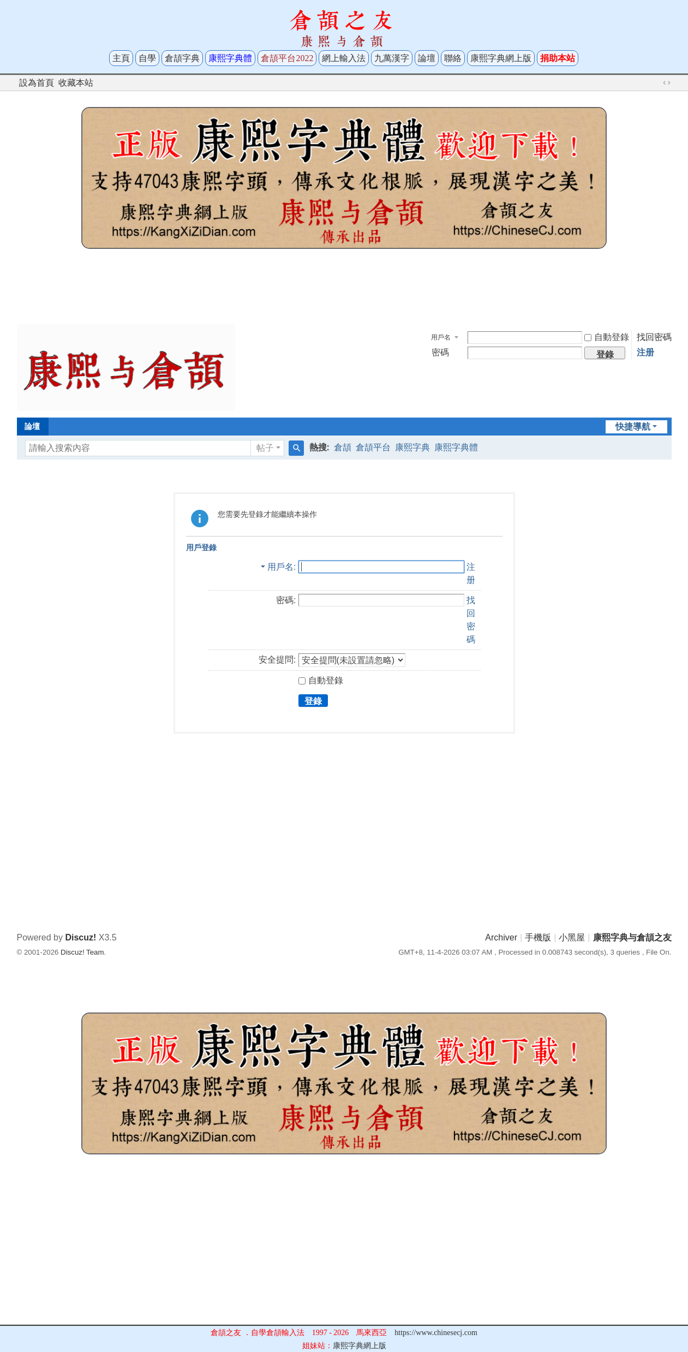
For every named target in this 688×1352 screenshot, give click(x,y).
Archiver (501, 937)
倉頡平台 (373, 447)
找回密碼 (654, 337)
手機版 (538, 937)
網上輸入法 (344, 58)
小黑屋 (572, 937)
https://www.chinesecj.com (435, 1333)
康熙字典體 (456, 447)
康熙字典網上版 (500, 58)
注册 (645, 352)
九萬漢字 (391, 58)
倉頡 (342, 447)
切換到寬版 (667, 83)
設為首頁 (36, 82)
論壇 (426, 58)
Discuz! (80, 937)
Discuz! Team (82, 952)
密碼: (286, 600)
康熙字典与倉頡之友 (632, 937)
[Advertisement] (344, 290)
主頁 (121, 58)
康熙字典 (412, 447)
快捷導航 (632, 426)
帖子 (265, 447)
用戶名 (441, 337)
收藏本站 (75, 82)
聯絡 (453, 58)
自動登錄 (606, 337)
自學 (147, 58)
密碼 (440, 352)
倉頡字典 (182, 58)
